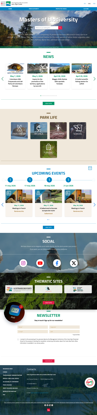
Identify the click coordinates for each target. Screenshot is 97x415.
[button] (2, 79)
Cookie (5, 372)
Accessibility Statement (11, 382)
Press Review (7, 385)
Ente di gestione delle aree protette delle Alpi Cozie (36, 402)
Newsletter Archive (9, 391)
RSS (4, 395)
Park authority (34, 9)
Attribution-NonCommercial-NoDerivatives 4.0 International (76, 402)
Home (10, 9)
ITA (85, 4)
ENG (89, 4)
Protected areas (61, 9)
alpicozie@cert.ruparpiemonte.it (39, 393)
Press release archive (10, 388)
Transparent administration (12, 375)
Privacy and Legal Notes (11, 378)
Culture (86, 9)
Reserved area (8, 369)
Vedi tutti (48, 227)
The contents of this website (12, 402)
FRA (94, 4)
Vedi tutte (48, 103)
